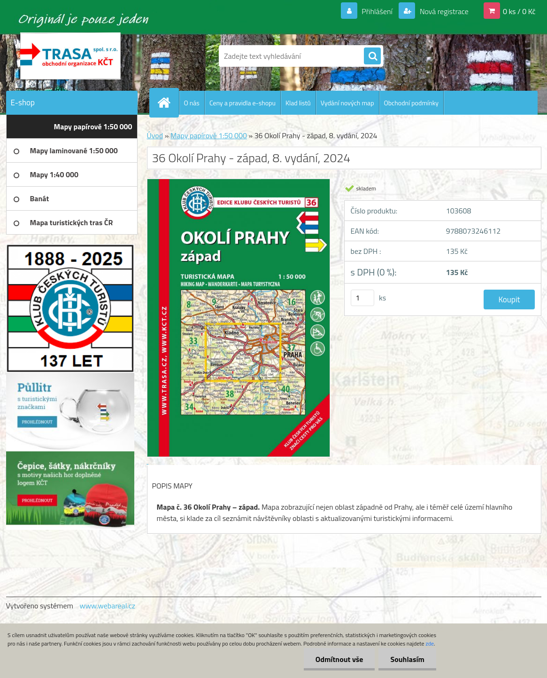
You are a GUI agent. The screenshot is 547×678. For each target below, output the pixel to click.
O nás (192, 103)
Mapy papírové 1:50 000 (208, 135)
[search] (372, 56)
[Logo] (70, 55)
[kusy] (362, 298)
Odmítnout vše (339, 659)
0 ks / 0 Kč (519, 11)
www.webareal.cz (107, 605)
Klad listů (298, 103)
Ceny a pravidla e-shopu (242, 103)
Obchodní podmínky (411, 103)
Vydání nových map (347, 103)
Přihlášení (377, 11)
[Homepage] (168, 102)
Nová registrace (443, 11)
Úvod (155, 135)
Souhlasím (407, 659)
